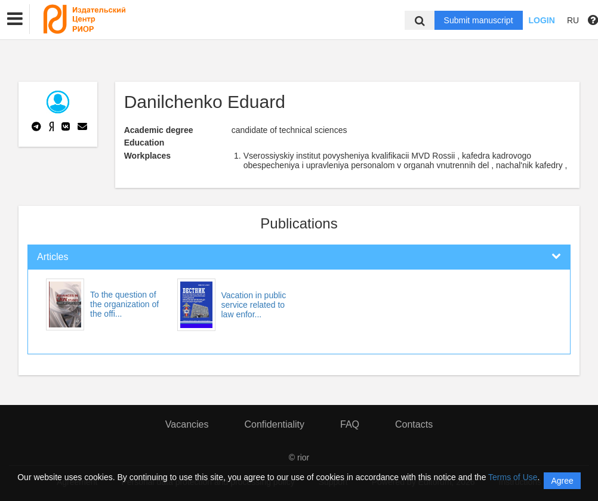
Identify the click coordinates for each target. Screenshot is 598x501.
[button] (15, 19)
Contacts (414, 424)
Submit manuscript (478, 20)
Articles (52, 257)
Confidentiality (274, 424)
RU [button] (573, 20)
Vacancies (187, 424)
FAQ (349, 424)
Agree (562, 480)
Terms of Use (512, 477)
